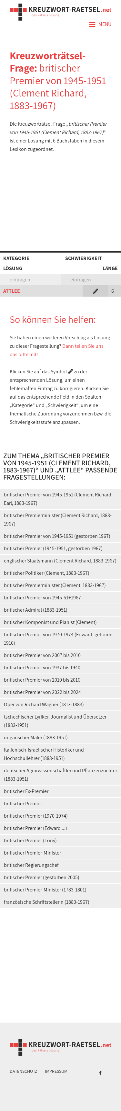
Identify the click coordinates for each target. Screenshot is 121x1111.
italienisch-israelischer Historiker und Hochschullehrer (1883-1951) (44, 754)
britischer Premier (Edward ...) (35, 828)
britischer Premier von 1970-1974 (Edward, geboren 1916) (58, 638)
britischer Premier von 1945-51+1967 (42, 597)
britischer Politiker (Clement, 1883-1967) (46, 573)
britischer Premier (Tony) (30, 840)
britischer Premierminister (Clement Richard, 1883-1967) (58, 519)
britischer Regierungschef (31, 865)
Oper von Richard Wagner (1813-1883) (44, 704)
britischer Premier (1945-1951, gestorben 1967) (53, 548)
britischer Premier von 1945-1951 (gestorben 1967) (57, 536)
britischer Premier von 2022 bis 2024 (42, 692)
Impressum (56, 1071)
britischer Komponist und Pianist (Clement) (50, 622)
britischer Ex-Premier (26, 791)
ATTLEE (11, 291)
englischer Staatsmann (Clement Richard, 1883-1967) (60, 560)
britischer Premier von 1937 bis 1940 (42, 667)
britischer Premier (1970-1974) (36, 815)
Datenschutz (23, 1071)
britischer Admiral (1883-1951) (35, 610)
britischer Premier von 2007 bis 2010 (42, 655)
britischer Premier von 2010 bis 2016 (42, 679)
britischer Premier (23, 803)
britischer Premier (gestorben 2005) (41, 877)
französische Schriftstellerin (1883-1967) (46, 902)
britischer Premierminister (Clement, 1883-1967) (55, 585)
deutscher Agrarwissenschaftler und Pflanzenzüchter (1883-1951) (60, 774)
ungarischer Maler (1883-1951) (36, 737)
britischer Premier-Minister (32, 852)
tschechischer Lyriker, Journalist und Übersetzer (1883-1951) (55, 721)
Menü (100, 24)
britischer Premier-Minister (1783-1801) (45, 889)
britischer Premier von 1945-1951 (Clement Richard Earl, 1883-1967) (57, 498)
